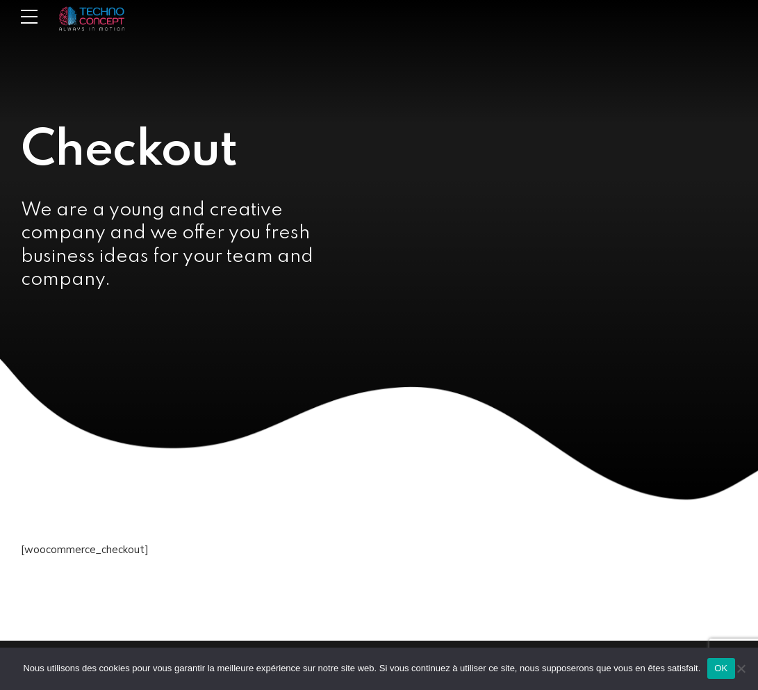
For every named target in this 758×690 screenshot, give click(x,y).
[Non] (741, 668)
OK (720, 668)
